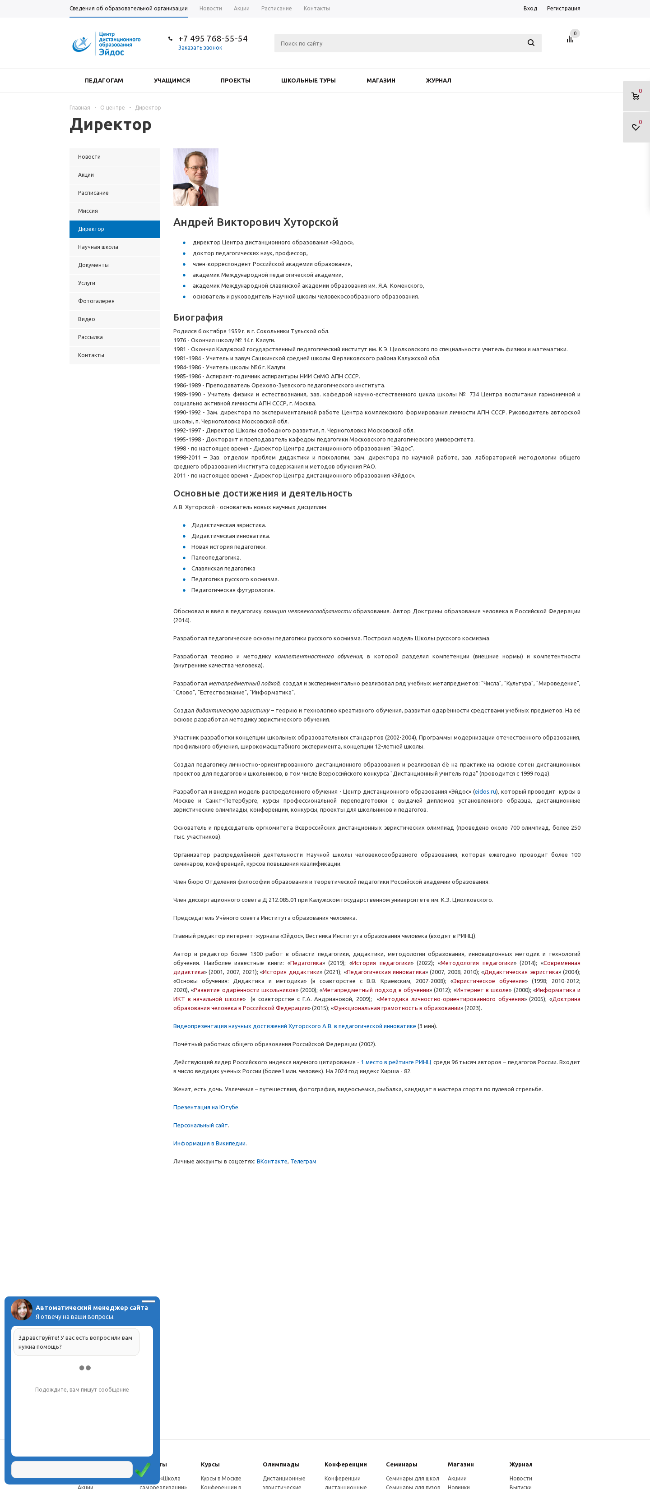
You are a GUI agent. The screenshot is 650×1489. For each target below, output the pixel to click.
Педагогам (104, 80)
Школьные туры (308, 80)
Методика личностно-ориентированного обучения (452, 999)
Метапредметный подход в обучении (375, 990)
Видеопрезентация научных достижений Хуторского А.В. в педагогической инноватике (294, 1026)
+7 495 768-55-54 (213, 38)
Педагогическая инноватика (386, 972)
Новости (521, 1478)
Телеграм (303, 1161)
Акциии (457, 1478)
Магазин (381, 80)
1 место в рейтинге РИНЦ (396, 1062)
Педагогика (306, 963)
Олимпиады (281, 1464)
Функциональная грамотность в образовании (397, 1008)
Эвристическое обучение (489, 981)
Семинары (402, 1464)
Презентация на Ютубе (205, 1107)
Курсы (210, 1464)
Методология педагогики (477, 963)
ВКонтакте (272, 1161)
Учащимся (172, 80)
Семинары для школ (412, 1478)
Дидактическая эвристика (521, 972)
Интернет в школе (482, 990)
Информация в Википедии (209, 1143)
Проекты (236, 80)
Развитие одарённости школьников (245, 990)
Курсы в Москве (221, 1478)
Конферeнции (346, 1464)
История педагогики (381, 963)
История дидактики (291, 972)
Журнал (438, 80)
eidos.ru (485, 791)
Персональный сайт (200, 1125)
